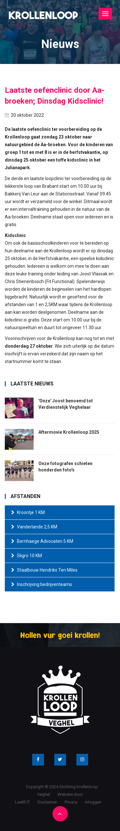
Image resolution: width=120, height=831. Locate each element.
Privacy (71, 802)
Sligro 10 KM (26, 555)
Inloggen (93, 802)
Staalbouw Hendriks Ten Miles (44, 570)
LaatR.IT (22, 802)
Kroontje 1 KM (28, 512)
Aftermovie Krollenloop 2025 (68, 432)
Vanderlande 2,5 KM (34, 526)
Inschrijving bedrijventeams (41, 584)
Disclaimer (47, 802)
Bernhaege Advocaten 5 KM (42, 541)
